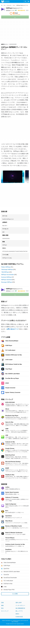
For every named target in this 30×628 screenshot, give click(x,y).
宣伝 (2, 608)
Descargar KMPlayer (6, 282)
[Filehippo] (5, 1)
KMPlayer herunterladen (7, 274)
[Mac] (5, 5)
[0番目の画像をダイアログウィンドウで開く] (12, 176)
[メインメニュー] (28, 1)
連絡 (2, 605)
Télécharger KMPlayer (7, 269)
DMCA (17, 613)
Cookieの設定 (19, 616)
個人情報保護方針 (20, 608)
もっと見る (15, 593)
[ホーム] (1, 5)
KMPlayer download (6, 279)
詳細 (2, 602)
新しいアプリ (19, 611)
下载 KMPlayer (5, 272)
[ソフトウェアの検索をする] (25, 1)
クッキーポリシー (20, 605)
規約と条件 (19, 602)
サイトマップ (4, 611)
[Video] (14, 5)
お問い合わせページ (13, 329)
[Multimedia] (9, 5)
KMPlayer (14, 8)
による (10, 10)
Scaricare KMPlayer (6, 277)
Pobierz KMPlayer (6, 267)
